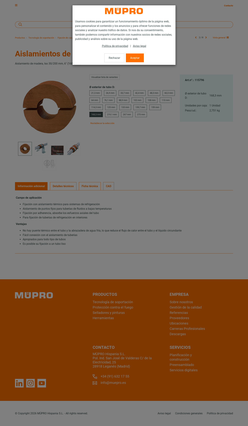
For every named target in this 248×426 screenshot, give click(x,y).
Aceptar (135, 58)
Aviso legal (139, 46)
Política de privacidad (115, 46)
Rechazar (114, 58)
